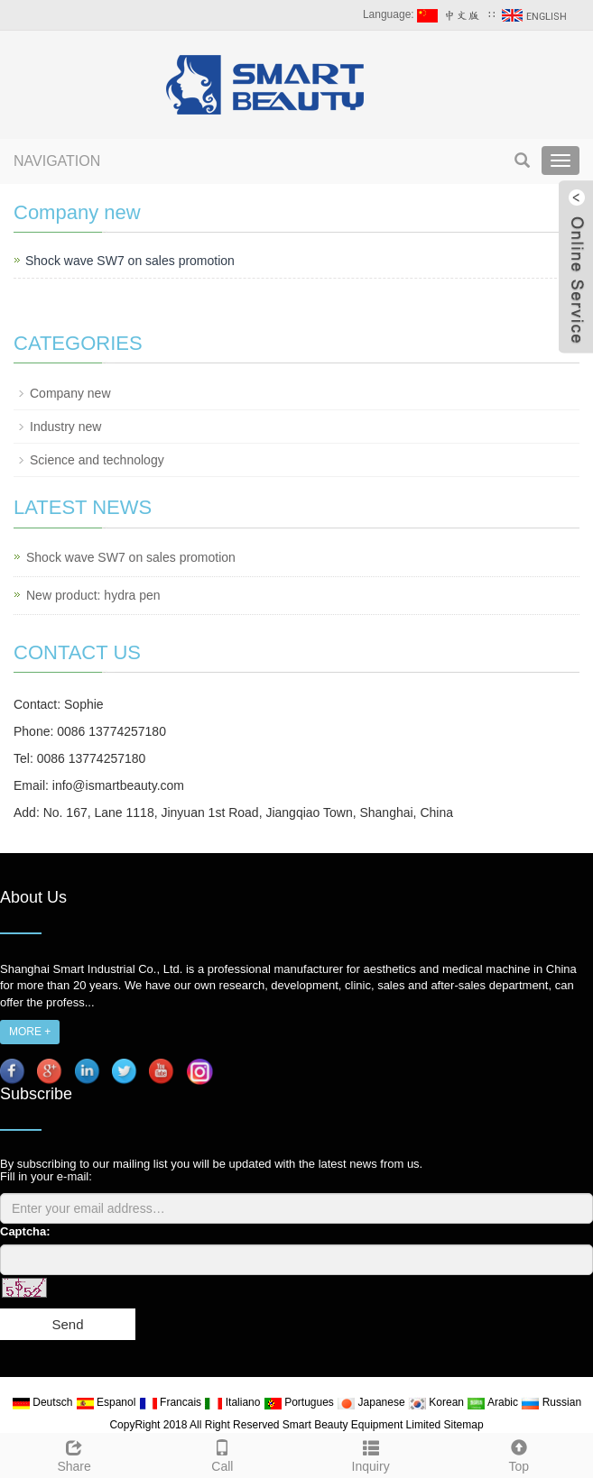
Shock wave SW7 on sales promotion (130, 260)
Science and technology (97, 460)
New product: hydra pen (93, 595)
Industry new (65, 426)
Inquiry (371, 1453)
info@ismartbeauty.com (118, 785)
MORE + (30, 1031)
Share (74, 1453)
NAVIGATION (57, 161)
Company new (70, 393)
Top (519, 1453)
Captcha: (25, 1231)
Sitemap (464, 1424)
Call (222, 1453)
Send (67, 1324)
